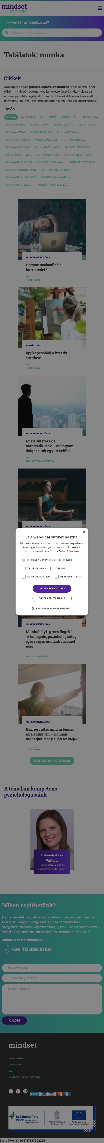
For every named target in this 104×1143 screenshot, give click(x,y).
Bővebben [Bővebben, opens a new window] (73, 551)
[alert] (52, 571)
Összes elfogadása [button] (52, 588)
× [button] (83, 531)
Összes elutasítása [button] (52, 598)
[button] (52, 608)
